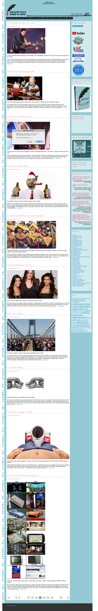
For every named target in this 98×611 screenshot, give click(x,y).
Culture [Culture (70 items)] (75, 306)
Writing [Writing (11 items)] (86, 330)
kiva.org (74, 247)
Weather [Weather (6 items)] (83, 329)
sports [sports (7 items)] (80, 327)
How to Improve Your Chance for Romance (19, 117)
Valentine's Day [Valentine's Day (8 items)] (78, 329)
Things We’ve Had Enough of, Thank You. (19, 265)
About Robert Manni (16, 18)
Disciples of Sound (77, 276)
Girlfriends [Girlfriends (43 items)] (85, 313)
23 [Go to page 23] (44, 597)
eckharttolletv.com (77, 245)
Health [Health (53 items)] (84, 317)
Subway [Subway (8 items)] (83, 327)
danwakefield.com (77, 248)
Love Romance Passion (78, 280)
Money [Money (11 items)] (73, 323)
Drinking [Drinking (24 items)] (85, 309)
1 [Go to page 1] (19, 597)
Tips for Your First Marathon (15, 314)
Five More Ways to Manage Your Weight (19, 412)
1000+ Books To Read (78, 270)
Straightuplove (76, 259)
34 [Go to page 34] (61, 597)
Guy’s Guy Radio (36, 18)
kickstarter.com (76, 251)
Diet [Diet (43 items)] (81, 309)
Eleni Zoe (74, 277)
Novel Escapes (76, 263)
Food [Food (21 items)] (76, 312)
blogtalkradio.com (77, 243)
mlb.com (74, 238)
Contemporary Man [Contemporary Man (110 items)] (81, 304)
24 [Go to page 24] (48, 597)
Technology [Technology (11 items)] (88, 327)
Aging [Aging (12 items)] (78, 298)
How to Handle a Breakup (15, 368)
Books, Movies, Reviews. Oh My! (81, 283)
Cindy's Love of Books (78, 272)
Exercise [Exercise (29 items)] (75, 311)
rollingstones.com (77, 237)
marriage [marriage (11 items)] (82, 320)
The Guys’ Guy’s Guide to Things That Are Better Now (23, 476)
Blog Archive (62, 18)
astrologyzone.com (77, 241)
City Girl (74, 274)
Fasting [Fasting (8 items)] (83, 310)
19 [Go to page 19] (28, 597)
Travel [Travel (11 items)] (73, 329)
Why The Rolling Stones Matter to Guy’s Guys (20, 23)
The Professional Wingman (79, 266)
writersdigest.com (77, 240)
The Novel (27, 18)
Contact (70, 18)
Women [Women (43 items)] (81, 331)
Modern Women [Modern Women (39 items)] (83, 322)
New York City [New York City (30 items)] (80, 323)
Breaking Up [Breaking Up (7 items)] (88, 298)
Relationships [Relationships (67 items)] (82, 326)
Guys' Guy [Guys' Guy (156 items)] (77, 315)
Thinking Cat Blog (77, 281)
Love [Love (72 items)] (78, 320)
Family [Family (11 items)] (79, 310)
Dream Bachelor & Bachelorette (81, 256)
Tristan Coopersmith (78, 285)
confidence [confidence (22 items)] (75, 302)
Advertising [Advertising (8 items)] (74, 298)
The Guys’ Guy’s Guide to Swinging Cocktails (20, 71)
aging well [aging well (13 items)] (82, 298)
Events (55, 18)
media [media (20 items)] (86, 320)
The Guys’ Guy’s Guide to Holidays (17, 166)
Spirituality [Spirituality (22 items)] (75, 327)
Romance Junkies (77, 278)
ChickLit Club (75, 273)
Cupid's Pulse (76, 258)
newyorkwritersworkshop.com (80, 249)
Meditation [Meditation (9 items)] (74, 322)
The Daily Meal (76, 267)
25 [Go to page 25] (52, 597)
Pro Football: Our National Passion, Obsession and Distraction (25, 216)
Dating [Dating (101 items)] (82, 306)
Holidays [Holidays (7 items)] (89, 317)
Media (44, 18)
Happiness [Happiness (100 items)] (77, 317)
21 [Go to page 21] (36, 597)
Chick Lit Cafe (76, 262)
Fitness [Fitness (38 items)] (87, 311)
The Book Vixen (76, 265)
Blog (8, 18)
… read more (57, 158)
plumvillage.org (76, 254)
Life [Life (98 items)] (74, 320)
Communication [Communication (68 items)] (78, 300)
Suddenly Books (76, 269)
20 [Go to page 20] (32, 597)
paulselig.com (76, 255)
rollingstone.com (76, 236)
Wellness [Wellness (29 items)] (75, 331)
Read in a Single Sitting (78, 284)
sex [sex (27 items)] (89, 326)
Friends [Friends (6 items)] (80, 312)
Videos (50, 18)
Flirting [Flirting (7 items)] (73, 312)
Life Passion (75, 260)
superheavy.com (76, 252)
